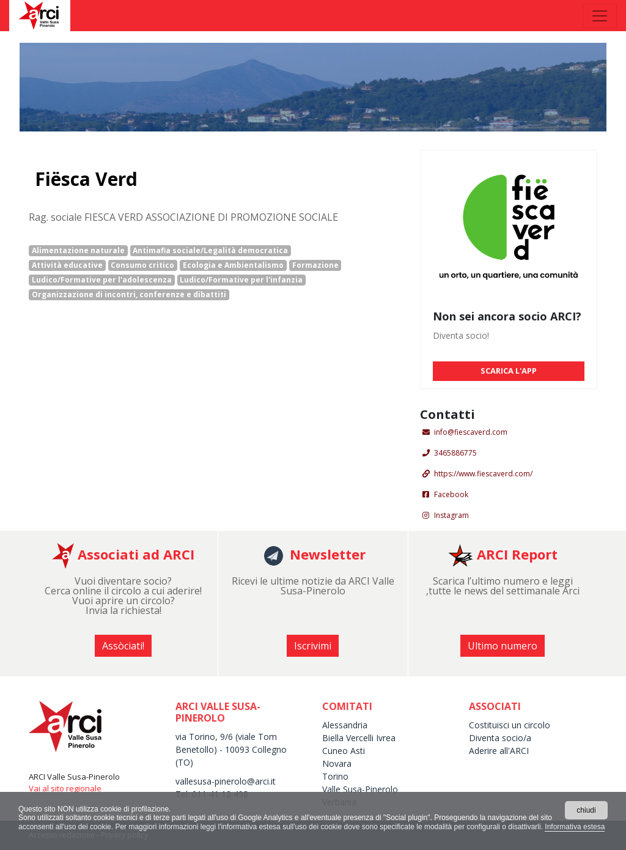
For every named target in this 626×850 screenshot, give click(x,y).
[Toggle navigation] (600, 16)
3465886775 (455, 453)
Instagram (451, 515)
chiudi (585, 810)
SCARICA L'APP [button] (509, 370)
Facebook (451, 494)
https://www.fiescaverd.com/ (483, 473)
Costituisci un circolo (509, 725)
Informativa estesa (575, 826)
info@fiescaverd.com (470, 432)
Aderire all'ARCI (499, 750)
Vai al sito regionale (65, 788)
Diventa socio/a (500, 738)
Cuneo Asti (343, 750)
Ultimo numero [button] (502, 645)
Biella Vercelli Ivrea (359, 738)
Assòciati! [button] (123, 645)
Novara (337, 763)
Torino (335, 776)
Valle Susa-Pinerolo (360, 789)
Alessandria (344, 725)
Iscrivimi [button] (312, 645)
